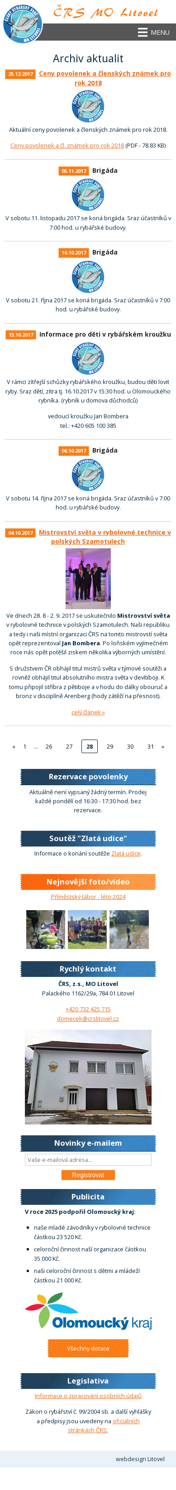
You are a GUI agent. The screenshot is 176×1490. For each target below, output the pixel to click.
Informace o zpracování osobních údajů (88, 1396)
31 (150, 746)
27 (69, 746)
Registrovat (88, 1175)
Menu (160, 32)
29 (110, 746)
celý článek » (88, 712)
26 (49, 746)
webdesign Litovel (140, 1459)
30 (130, 746)
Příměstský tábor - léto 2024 (88, 897)
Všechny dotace (88, 1348)
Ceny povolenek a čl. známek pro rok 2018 (67, 145)
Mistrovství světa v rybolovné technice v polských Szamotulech (105, 537)
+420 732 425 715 (88, 1009)
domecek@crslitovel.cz (88, 1018)
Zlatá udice (126, 853)
